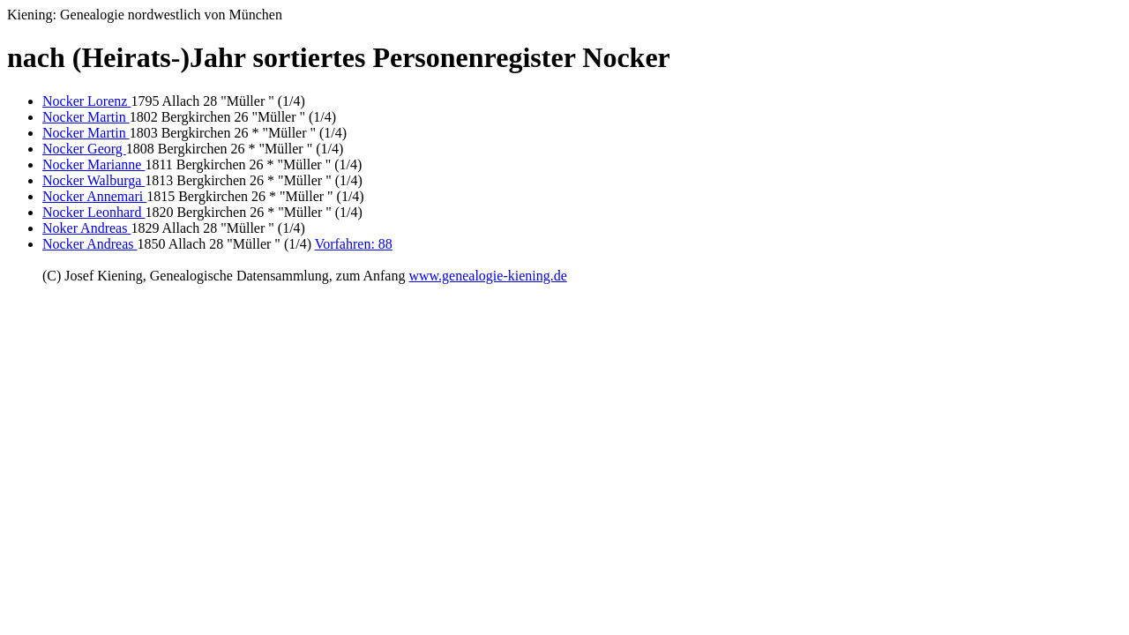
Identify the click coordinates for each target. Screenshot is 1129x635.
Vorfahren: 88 (354, 243)
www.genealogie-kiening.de (487, 275)
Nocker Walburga (93, 180)
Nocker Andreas (90, 243)
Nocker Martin (86, 116)
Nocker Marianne (93, 164)
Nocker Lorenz (86, 100)
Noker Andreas (86, 227)
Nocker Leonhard (93, 212)
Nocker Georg (84, 148)
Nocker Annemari (94, 196)
